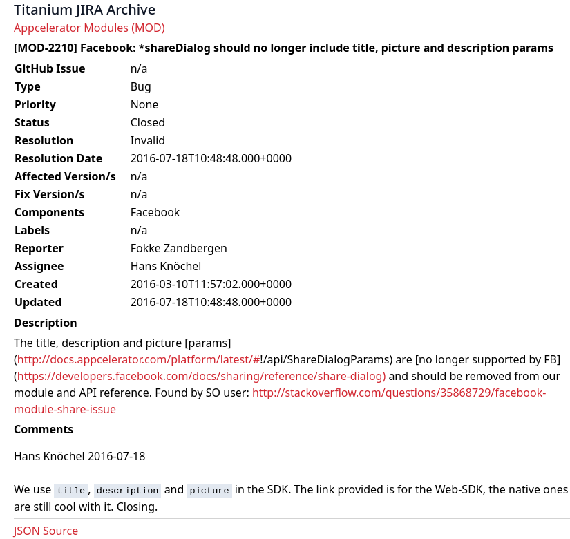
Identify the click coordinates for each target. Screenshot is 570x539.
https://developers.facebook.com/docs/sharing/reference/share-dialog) (201, 376)
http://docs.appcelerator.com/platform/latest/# (138, 359)
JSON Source (46, 530)
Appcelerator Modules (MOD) (89, 27)
